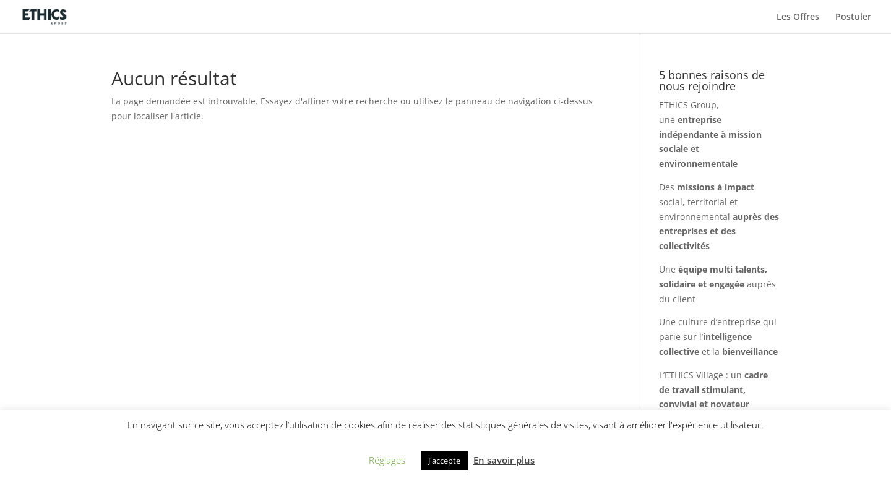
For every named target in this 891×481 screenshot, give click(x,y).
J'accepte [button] (444, 460)
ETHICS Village (694, 375)
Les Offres (798, 17)
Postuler (853, 17)
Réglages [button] (387, 460)
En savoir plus (504, 460)
